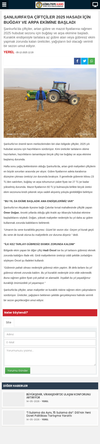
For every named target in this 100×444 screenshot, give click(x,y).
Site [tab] (8, 322)
